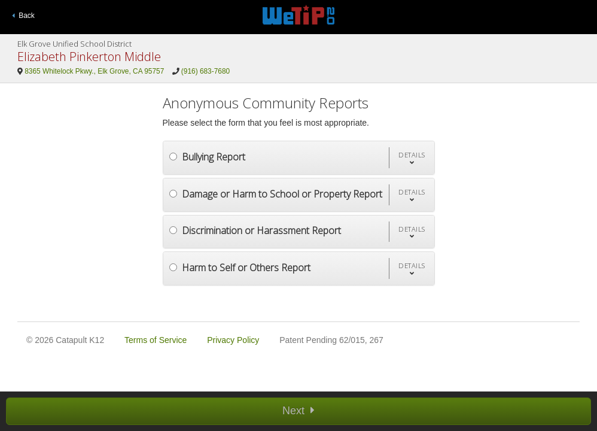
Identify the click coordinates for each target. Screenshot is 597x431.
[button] (411, 157)
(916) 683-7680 (205, 71)
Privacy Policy (233, 340)
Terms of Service (155, 340)
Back (23, 15)
